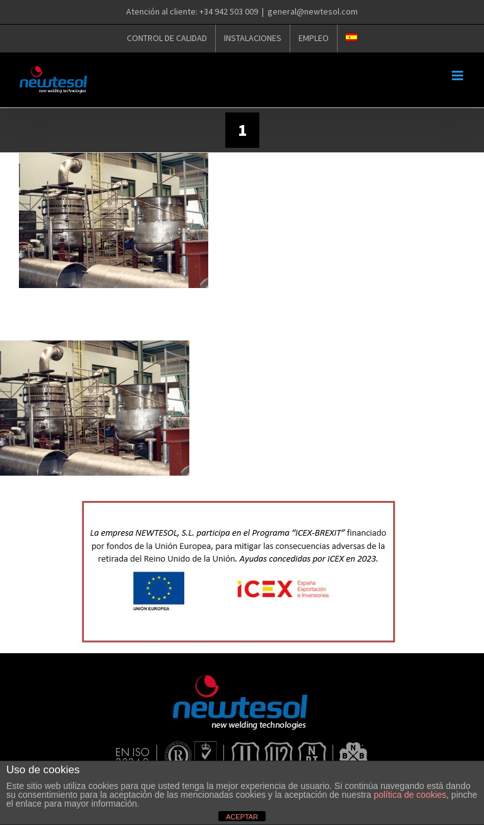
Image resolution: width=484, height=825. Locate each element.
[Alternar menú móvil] (458, 75)
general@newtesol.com (313, 11)
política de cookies (410, 795)
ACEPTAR (242, 817)
